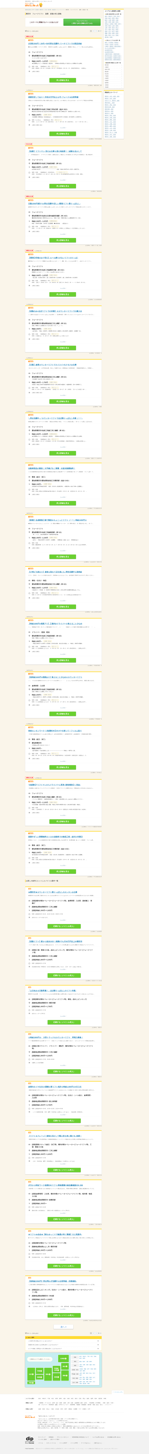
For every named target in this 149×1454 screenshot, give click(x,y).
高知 (90, 1379)
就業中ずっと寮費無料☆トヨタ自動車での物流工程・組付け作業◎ (55, 837)
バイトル (40, 1443)
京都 (87, 1364)
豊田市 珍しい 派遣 (111, 132)
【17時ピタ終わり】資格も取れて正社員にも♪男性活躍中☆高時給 (55, 572)
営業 (104, 1403)
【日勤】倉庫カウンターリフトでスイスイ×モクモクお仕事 (52, 365)
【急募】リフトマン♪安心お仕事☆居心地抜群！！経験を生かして (55, 151)
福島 (84, 1370)
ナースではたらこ (86, 1443)
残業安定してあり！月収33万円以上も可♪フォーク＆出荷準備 (53, 97)
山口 (94, 1377)
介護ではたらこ (98, 1443)
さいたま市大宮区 (110, 48)
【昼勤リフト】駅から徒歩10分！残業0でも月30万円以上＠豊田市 (55, 942)
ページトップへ (118, 1392)
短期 (39, 1409)
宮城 (92, 1369)
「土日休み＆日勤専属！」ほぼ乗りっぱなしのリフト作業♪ (52, 991)
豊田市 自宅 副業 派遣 (112, 96)
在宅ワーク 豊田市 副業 (112, 100)
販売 (108, 1403)
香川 (80, 1379)
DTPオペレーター (64, 1404)
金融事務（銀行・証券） (81, 1403)
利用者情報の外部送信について (80, 1437)
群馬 (84, 1358)
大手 (89, 1409)
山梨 (80, 1373)
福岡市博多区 (117, 59)
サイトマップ (41, 1437)
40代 (61, 1409)
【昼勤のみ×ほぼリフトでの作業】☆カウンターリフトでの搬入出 (55, 311)
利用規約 (51, 1437)
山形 (80, 1370)
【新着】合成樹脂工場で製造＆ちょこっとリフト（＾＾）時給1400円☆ (57, 520)
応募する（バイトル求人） (64, 926)
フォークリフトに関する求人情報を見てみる (82, 22)
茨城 (95, 1356)
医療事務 (72, 1404)
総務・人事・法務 (68, 1403)
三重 (87, 1361)
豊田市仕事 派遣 (110, 107)
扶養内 (84, 1409)
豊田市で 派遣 (109, 113)
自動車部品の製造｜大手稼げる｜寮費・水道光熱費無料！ (51, 468)
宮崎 (80, 1383)
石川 (94, 1373)
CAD (112, 1403)
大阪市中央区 (108, 54)
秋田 (95, 1369)
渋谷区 (111, 44)
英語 (52, 1409)
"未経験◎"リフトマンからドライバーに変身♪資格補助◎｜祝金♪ (54, 785)
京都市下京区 (117, 56)
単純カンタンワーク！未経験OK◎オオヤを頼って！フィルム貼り (55, 731)
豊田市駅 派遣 (109, 109)
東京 (80, 1356)
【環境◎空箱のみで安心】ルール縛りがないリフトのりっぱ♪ (53, 258)
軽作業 (89, 1404)
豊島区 (111, 46)
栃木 (80, 1358)
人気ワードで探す (55, 1439)
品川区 (116, 44)
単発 (43, 1409)
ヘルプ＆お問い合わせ (98, 1437)
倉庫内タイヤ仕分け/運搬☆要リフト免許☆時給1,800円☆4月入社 (54, 1087)
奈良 (94, 1364)
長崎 (87, 1381)
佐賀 (84, 1381)
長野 (84, 1373)
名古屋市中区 (108, 50)
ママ (80, 1409)
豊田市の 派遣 (109, 111)
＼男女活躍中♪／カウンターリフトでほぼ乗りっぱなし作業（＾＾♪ (55, 418)
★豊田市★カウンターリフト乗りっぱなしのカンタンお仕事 (52, 892)
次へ (99, 31)
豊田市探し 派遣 (110, 102)
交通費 (75, 1409)
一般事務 (40, 1403)
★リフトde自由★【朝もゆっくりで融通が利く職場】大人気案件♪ (55, 1234)
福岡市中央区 (108, 59)
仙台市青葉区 (108, 57)
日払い (48, 1409)
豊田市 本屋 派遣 (110, 117)
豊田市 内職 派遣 (110, 124)
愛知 (80, 1361)
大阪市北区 (116, 54)
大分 (94, 1381)
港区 (106, 42)
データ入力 (48, 1403)
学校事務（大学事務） (95, 1403)
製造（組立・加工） (98, 1404)
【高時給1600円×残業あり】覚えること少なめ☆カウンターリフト (55, 677)
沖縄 (88, 1383)
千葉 (88, 1356)
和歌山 (81, 1366)
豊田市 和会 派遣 (110, 115)
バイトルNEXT (63, 1443)
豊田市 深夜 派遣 (110, 136)
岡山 (84, 1377)
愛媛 (87, 1379)
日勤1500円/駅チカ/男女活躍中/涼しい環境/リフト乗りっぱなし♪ (54, 204)
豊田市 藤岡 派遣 (110, 126)
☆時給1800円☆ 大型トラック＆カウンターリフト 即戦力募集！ (55, 1037)
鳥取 (87, 1377)
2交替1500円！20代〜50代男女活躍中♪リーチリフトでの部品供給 (55, 44)
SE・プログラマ (42, 1404)
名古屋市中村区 (109, 52)
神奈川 (84, 1356)
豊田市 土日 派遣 (110, 128)
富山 (90, 1373)
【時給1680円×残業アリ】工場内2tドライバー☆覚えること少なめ (55, 624)
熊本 (90, 1381)
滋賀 (90, 1364)
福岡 (80, 1381)
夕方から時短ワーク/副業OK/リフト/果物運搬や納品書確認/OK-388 (55, 1185)
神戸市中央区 (108, 56)
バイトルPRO (74, 1443)
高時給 (70, 1409)
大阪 (80, 1364)
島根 (90, 1377)
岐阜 (84, 1361)
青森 (85, 1369)
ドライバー (108, 1404)
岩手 (88, 1369)
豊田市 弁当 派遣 (110, 122)
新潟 (87, 1373)
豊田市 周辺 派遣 (110, 105)
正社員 (57, 1409)
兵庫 (84, 1364)
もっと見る (62, 74)
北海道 (81, 1369)
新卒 (66, 1409)
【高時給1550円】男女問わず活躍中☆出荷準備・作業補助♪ (52, 1281)
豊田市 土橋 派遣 (110, 130)
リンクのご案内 (42, 1439)
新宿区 (116, 42)
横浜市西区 (118, 46)
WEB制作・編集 (53, 1404)
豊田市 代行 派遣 (110, 134)
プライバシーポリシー (63, 1437)
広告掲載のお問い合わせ (114, 1437)
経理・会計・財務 (57, 1403)
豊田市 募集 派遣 (110, 119)
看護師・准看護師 (81, 1404)
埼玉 (92, 1356)
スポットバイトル (51, 1443)
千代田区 (110, 42)
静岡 (90, 1361)
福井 (80, 1375)
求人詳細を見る (62, 80)
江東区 (106, 46)
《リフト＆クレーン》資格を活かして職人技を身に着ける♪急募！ (55, 1136)
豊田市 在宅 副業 (110, 98)
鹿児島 (84, 1383)
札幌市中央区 (117, 57)
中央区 (106, 44)
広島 (80, 1377)
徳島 (84, 1379)
